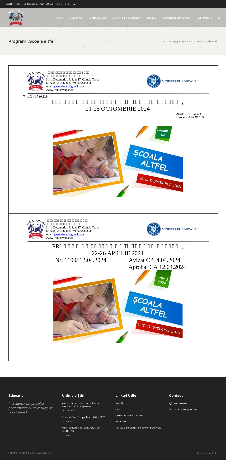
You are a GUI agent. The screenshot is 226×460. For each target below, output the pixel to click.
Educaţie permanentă (179, 41)
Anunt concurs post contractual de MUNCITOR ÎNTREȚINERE (81, 405)
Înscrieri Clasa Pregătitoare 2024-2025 (84, 417)
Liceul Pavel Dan (13, 4)
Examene (120, 421)
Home (161, 41)
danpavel (69, 410)
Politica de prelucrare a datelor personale (138, 427)
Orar (118, 409)
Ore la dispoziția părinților (129, 415)
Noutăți (119, 403)
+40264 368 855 (46, 4)
